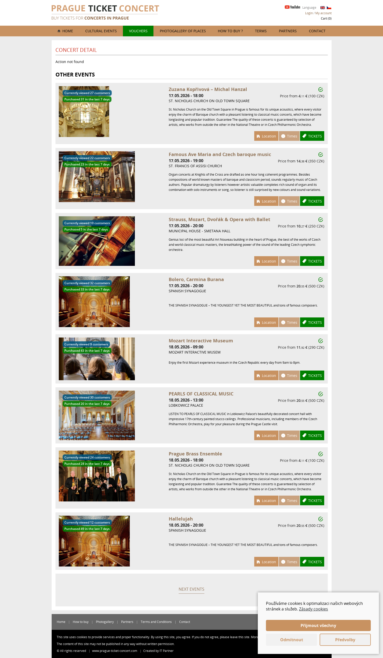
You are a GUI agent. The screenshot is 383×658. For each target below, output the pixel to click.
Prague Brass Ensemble (195, 454)
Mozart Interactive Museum (201, 341)
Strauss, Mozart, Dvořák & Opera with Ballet (219, 219)
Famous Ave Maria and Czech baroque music (220, 154)
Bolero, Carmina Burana (196, 279)
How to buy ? (230, 30)
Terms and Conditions (156, 622)
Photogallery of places (183, 30)
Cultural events (101, 30)
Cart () (326, 18)
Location (269, 136)
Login (309, 13)
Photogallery (105, 622)
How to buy (81, 622)
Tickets (315, 136)
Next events (191, 589)
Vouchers (138, 30)
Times (292, 136)
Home (67, 30)
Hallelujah (181, 519)
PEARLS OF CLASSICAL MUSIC (201, 394)
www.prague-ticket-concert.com (115, 651)
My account (323, 13)
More (255, 637)
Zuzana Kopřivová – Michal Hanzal (208, 89)
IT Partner (167, 651)
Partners (288, 30)
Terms (261, 30)
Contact (317, 30)
